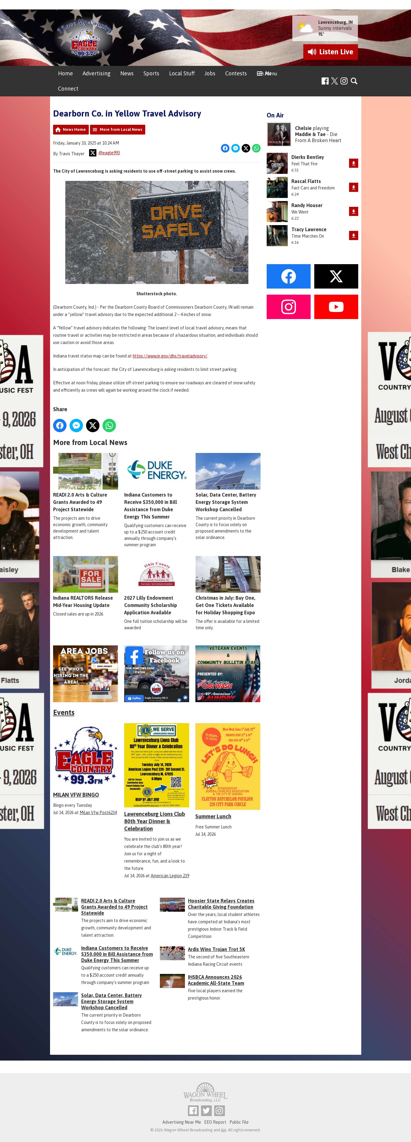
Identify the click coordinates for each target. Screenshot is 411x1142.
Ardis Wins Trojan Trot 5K (216, 949)
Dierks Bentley (307, 157)
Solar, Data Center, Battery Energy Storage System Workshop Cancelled (227, 482)
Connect (68, 88)
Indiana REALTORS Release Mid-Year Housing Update (85, 582)
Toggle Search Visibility (354, 81)
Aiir (223, 1130)
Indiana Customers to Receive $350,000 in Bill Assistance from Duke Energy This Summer (156, 486)
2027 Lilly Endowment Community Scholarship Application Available (156, 586)
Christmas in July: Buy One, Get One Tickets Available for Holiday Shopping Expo (227, 586)
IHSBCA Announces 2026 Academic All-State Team (216, 980)
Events (63, 712)
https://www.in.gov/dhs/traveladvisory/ (170, 356)
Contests (236, 73)
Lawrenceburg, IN (335, 22)
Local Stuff (182, 73)
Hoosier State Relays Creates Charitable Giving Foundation (221, 904)
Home (65, 73)
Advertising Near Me (181, 1122)
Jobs (209, 73)
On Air (264, 73)
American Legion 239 (170, 875)
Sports (151, 73)
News (127, 73)
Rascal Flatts (306, 181)
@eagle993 (104, 152)
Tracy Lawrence (308, 229)
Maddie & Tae (310, 134)
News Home (74, 129)
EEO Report (215, 1122)
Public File (239, 1122)
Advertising (96, 73)
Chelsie (303, 128)
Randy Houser (307, 205)
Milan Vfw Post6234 (98, 812)
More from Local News (121, 129)
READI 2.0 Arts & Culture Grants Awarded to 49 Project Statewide (85, 482)
